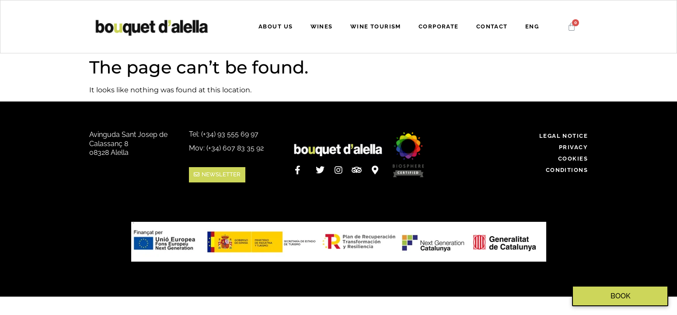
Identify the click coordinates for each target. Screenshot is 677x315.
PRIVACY (573, 147)
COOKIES (573, 158)
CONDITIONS (567, 170)
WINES (322, 26)
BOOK (620, 296)
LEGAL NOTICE (563, 136)
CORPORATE (439, 26)
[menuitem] (532, 26)
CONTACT (492, 26)
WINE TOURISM (375, 26)
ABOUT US (275, 26)
